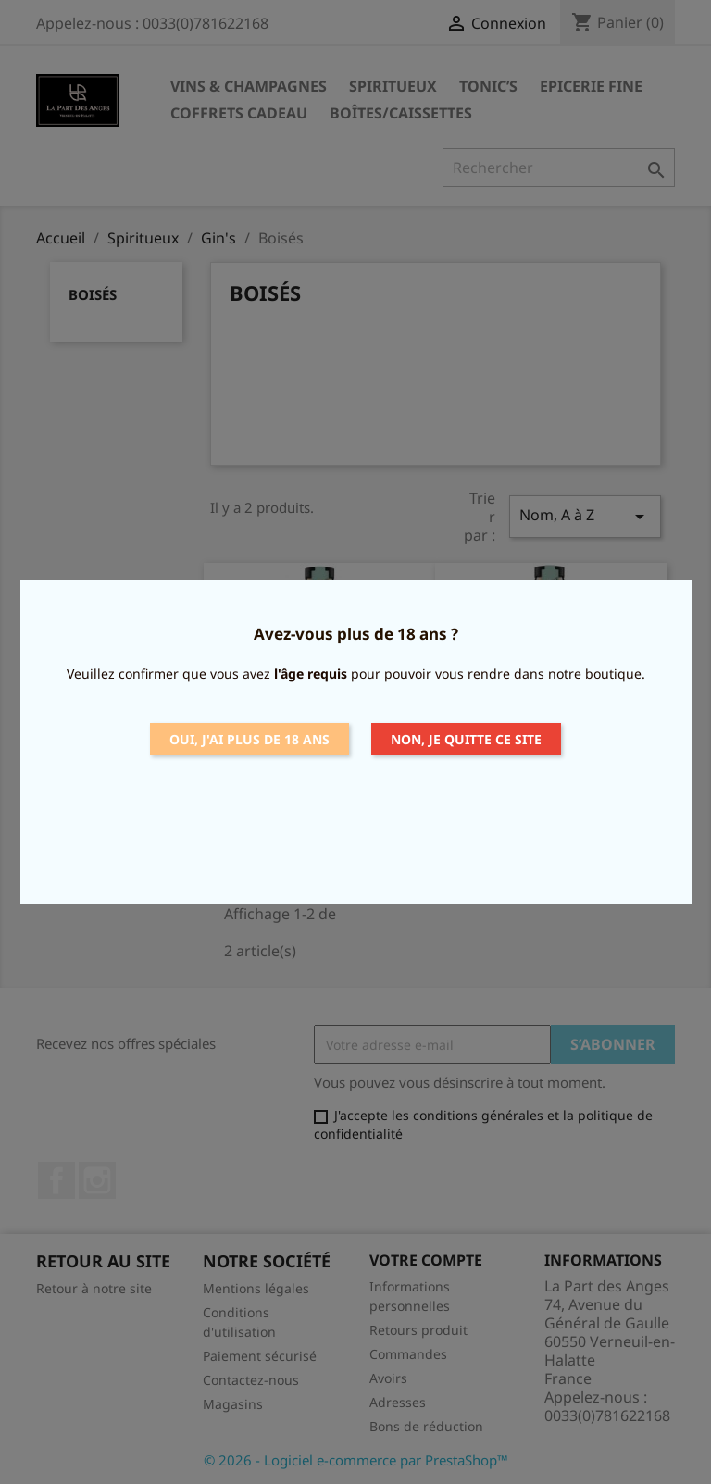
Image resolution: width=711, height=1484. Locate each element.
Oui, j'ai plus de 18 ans (249, 739)
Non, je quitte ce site (466, 739)
